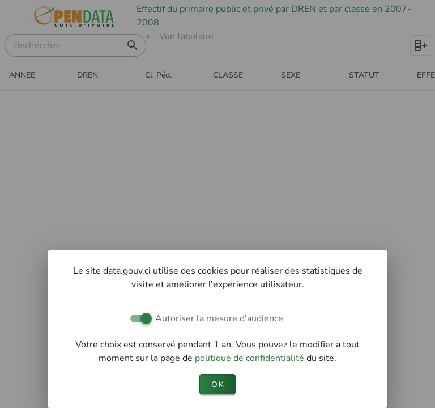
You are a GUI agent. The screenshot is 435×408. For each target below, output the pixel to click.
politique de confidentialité (250, 358)
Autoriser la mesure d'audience (219, 318)
